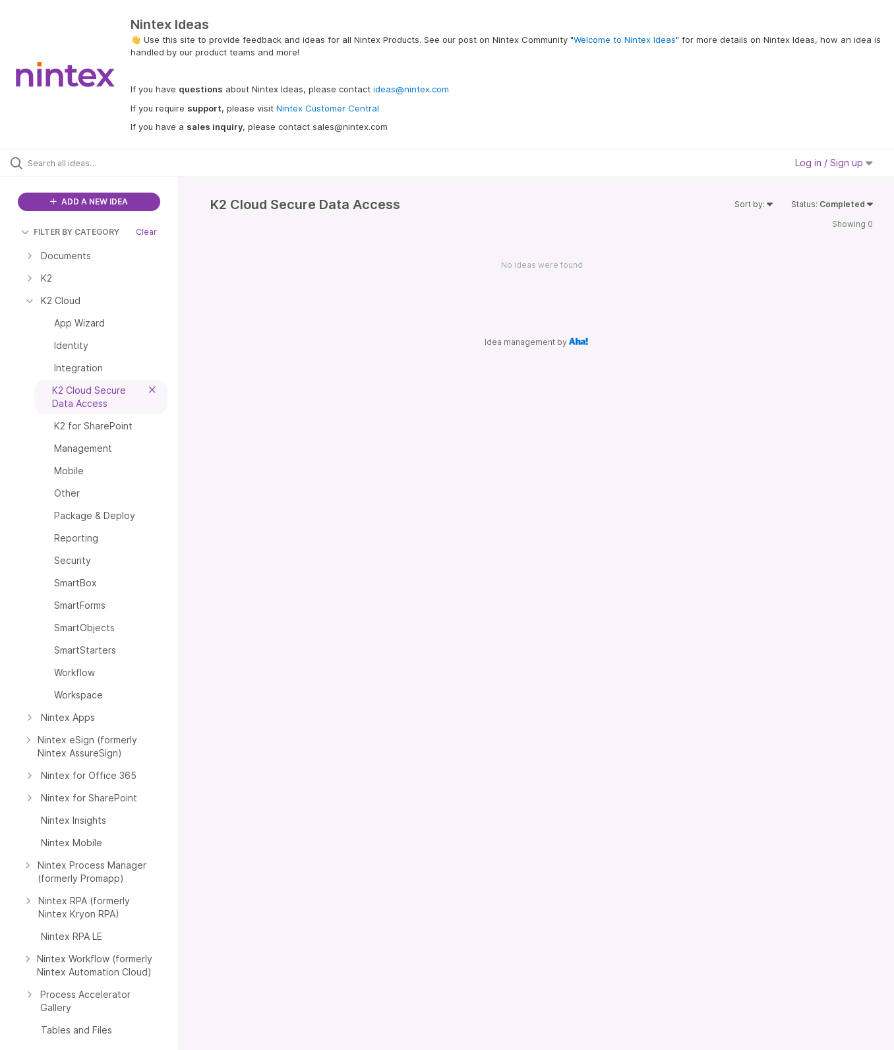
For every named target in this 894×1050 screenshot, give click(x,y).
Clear (146, 232)
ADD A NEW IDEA (89, 201)
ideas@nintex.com (411, 89)
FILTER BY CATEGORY (70, 232)
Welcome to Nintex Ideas (625, 39)
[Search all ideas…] (105, 163)
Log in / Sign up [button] (834, 162)
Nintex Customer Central (327, 108)
